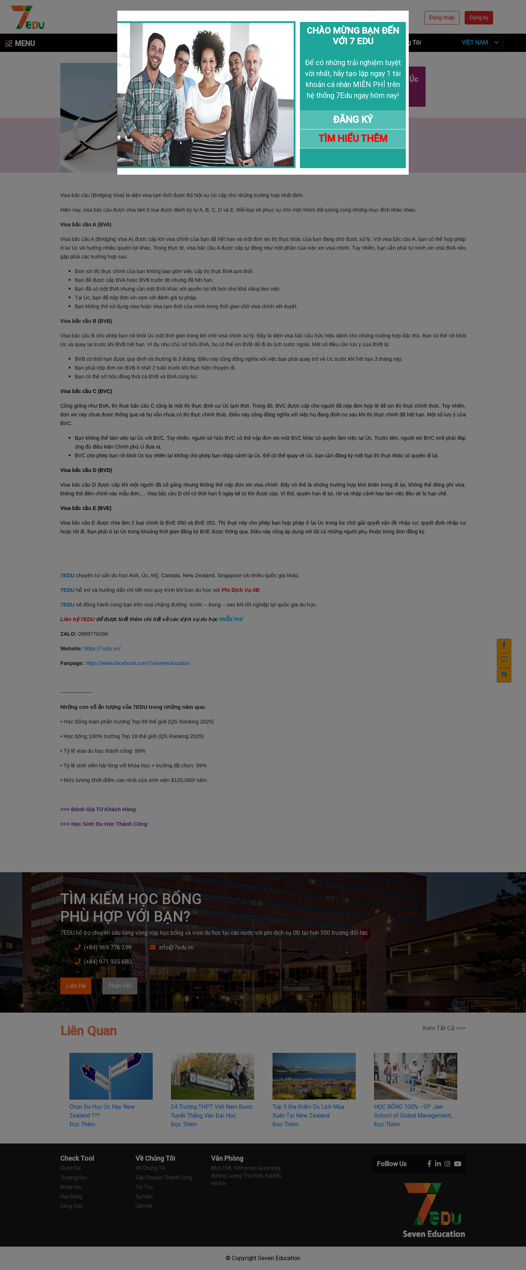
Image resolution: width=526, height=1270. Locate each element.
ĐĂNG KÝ (353, 119)
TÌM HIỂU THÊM (353, 138)
